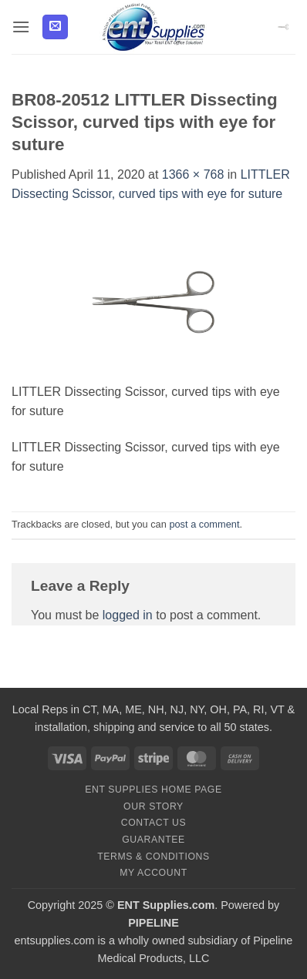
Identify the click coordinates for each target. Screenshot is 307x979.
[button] (21, 26)
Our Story (153, 806)
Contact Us (154, 822)
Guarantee (153, 839)
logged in (128, 615)
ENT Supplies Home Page (153, 789)
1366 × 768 (193, 174)
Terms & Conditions (153, 856)
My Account (153, 872)
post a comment (204, 524)
